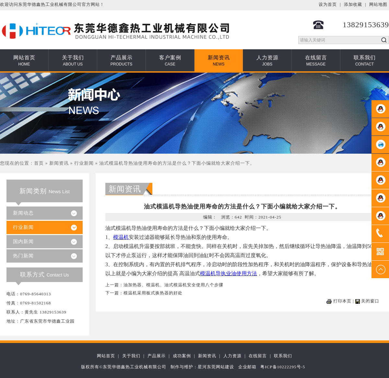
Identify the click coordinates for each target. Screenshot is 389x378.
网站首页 (24, 60)
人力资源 (267, 60)
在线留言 (316, 60)
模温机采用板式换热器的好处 (153, 292)
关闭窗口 (370, 301)
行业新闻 (84, 163)
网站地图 (378, 4)
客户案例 (170, 60)
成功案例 (182, 355)
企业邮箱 (247, 366)
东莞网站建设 (220, 366)
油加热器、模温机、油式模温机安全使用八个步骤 (173, 284)
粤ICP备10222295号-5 (282, 366)
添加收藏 (353, 4)
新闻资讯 (219, 60)
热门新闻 (23, 255)
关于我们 (73, 60)
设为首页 (328, 4)
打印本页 (342, 301)
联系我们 (365, 60)
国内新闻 (23, 241)
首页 (39, 163)
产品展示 (122, 60)
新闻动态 (23, 213)
